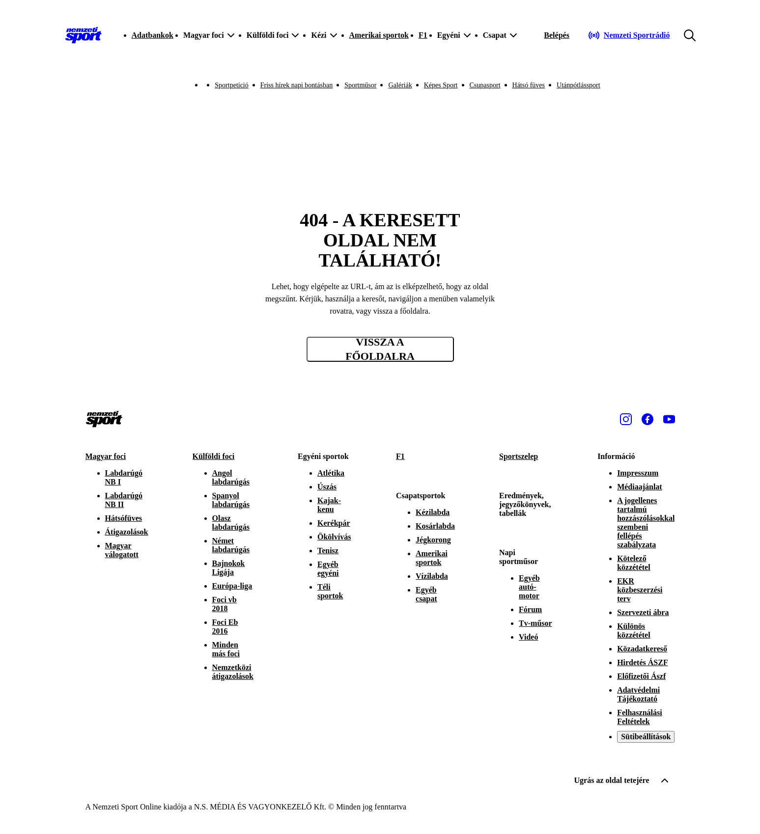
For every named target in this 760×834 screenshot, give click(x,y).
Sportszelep (518, 456)
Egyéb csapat (426, 594)
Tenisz (327, 550)
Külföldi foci (214, 456)
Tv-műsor (535, 623)
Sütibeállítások (646, 736)
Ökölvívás (334, 537)
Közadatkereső (642, 649)
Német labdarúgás (231, 545)
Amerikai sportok (379, 35)
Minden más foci (226, 649)
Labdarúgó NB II (123, 500)
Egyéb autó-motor (529, 587)
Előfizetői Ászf (641, 676)
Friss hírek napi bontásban (296, 85)
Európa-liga (232, 586)
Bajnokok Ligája (228, 567)
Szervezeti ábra (643, 612)
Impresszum (637, 473)
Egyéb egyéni (328, 568)
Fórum (530, 609)
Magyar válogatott (122, 550)
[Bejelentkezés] (556, 35)
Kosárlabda (435, 526)
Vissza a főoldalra (380, 349)
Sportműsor (360, 85)
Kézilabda (433, 512)
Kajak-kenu (329, 504)
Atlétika (330, 473)
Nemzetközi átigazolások (232, 671)
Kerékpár (333, 523)
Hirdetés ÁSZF (642, 662)
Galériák (400, 85)
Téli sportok (330, 591)
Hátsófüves (123, 518)
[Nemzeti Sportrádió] (629, 35)
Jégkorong (433, 540)
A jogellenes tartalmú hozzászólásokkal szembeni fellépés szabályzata (646, 522)
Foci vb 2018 (224, 604)
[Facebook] (647, 419)
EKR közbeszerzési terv (639, 590)
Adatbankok (152, 35)
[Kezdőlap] (83, 35)
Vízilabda (432, 576)
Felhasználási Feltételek (639, 717)
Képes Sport (441, 85)
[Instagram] (626, 419)
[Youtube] (669, 419)
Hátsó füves (528, 85)
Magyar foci (105, 456)
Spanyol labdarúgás (231, 500)
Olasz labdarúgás (231, 522)
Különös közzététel (633, 630)
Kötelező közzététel (633, 562)
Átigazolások (126, 532)
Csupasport (485, 85)
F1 (423, 35)
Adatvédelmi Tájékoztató (638, 694)
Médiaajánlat (639, 487)
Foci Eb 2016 (225, 626)
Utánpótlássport (578, 85)
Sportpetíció (231, 85)
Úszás (327, 487)
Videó (528, 637)
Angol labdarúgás (231, 477)
